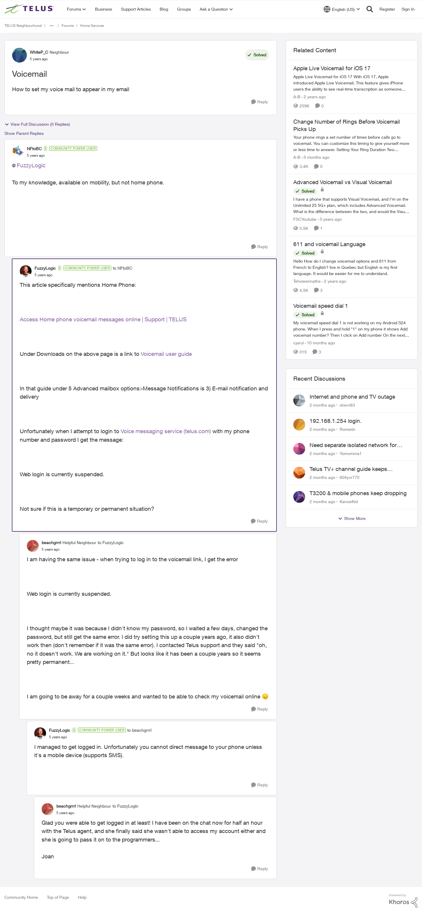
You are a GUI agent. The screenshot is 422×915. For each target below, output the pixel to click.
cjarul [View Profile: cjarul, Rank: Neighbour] (298, 342)
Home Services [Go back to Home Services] (92, 25)
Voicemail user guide (167, 354)
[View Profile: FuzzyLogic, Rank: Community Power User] (26, 271)
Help (82, 897)
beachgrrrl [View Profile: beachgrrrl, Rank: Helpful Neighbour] (51, 542)
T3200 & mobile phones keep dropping (358, 493)
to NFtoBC (122, 268)
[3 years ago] (330, 219)
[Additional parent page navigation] (51, 26)
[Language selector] (342, 9)
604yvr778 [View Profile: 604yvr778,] (349, 477)
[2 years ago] (314, 97)
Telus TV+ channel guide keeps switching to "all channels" (348, 469)
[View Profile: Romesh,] (299, 425)
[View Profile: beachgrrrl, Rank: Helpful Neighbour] (33, 546)
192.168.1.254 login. (336, 421)
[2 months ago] (322, 405)
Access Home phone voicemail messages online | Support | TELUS (103, 319)
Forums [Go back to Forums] (68, 25)
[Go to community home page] (29, 9)
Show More (352, 518)
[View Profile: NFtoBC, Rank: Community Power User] (18, 152)
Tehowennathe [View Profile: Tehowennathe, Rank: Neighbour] (307, 280)
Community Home (21, 897)
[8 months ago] (315, 157)
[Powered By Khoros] (403, 901)
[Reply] (259, 102)
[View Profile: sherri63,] (299, 400)
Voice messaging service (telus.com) (166, 431)
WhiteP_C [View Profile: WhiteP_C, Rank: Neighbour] (39, 52)
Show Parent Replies (24, 133)
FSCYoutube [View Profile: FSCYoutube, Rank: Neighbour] (304, 219)
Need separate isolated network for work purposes (353, 445)
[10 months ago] (320, 343)
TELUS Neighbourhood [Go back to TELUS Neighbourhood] (23, 25)
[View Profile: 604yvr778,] (299, 473)
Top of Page (58, 897)
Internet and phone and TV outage (352, 396)
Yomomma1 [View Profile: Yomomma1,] (351, 453)
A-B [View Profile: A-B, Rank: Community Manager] (296, 96)
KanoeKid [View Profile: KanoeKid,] (349, 501)
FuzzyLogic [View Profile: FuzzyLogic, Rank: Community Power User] (45, 268)
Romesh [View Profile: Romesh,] (347, 429)
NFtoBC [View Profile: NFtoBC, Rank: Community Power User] (34, 148)
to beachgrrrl (139, 730)
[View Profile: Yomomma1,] (299, 449)
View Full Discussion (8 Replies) (37, 124)
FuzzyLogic (31, 165)
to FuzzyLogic (111, 542)
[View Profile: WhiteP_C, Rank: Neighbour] (19, 55)
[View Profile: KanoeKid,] (299, 497)
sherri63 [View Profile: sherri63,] (347, 404)
